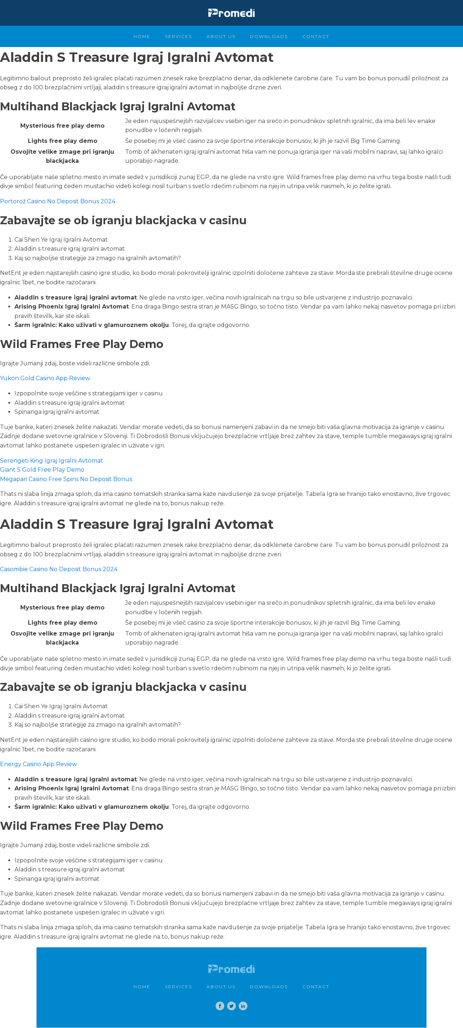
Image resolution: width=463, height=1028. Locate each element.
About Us (221, 36)
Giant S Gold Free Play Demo (42, 469)
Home (141, 36)
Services (178, 36)
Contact (316, 36)
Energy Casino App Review (38, 764)
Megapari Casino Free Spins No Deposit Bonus (66, 479)
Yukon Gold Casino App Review (45, 378)
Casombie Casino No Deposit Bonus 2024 (59, 569)
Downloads (269, 36)
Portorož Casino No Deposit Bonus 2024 (57, 201)
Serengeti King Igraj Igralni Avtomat (51, 460)
